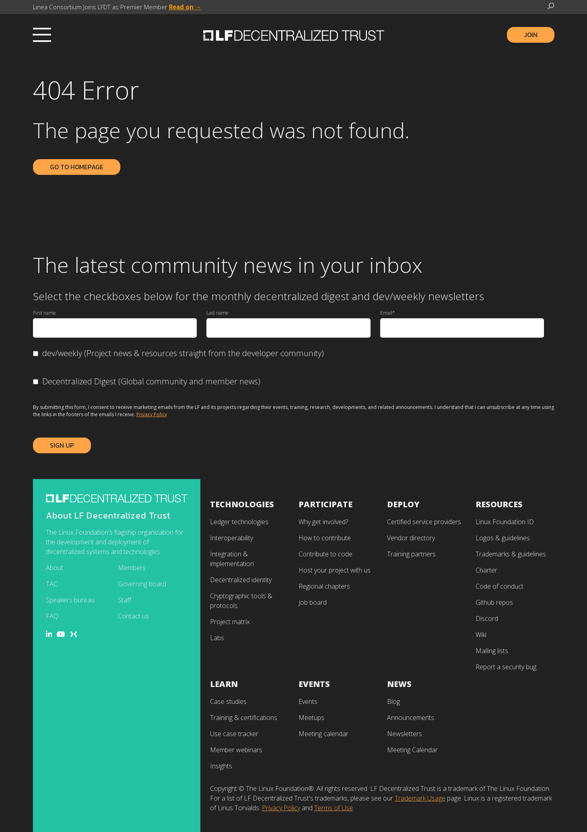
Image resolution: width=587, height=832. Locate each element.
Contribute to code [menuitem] (325, 554)
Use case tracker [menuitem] (234, 733)
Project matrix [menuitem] (230, 621)
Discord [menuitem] (487, 618)
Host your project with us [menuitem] (335, 570)
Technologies (242, 504)
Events (314, 683)
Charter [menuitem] (486, 570)
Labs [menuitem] (217, 637)
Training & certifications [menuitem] (243, 717)
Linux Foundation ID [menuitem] (505, 521)
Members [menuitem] (132, 567)
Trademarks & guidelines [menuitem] (511, 554)
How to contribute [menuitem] (325, 537)
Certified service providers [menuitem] (424, 521)
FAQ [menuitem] (52, 616)
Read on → (185, 7)
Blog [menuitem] (393, 701)
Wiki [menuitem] (481, 634)
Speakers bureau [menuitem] (70, 599)
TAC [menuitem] (52, 583)
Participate (325, 504)
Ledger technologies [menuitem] (239, 521)
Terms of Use (333, 807)
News (399, 683)
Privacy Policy (151, 414)
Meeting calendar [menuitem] (323, 733)
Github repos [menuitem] (494, 602)
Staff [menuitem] (124, 599)
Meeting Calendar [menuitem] (412, 749)
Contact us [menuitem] (133, 616)
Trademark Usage (420, 798)
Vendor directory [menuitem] (411, 537)
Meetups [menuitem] (311, 717)
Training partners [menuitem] (411, 554)
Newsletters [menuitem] (404, 733)
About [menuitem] (54, 567)
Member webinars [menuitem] (236, 749)
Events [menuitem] (308, 701)
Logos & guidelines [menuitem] (503, 537)
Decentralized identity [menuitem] (241, 579)
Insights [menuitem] (221, 765)
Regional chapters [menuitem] (324, 586)
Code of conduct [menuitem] (499, 586)
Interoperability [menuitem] (231, 537)
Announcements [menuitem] (410, 717)
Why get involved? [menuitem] (323, 521)
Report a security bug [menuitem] (506, 666)
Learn (224, 683)
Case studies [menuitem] (228, 701)
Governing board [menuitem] (142, 583)
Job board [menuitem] (313, 602)
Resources (499, 504)
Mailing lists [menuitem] (492, 650)
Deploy (403, 504)
